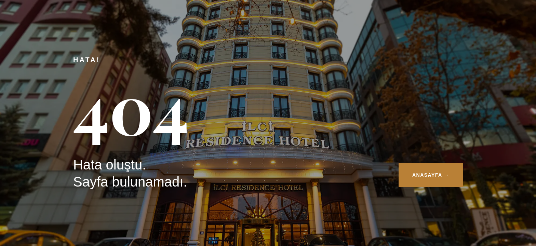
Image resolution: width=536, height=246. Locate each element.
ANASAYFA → (430, 175)
